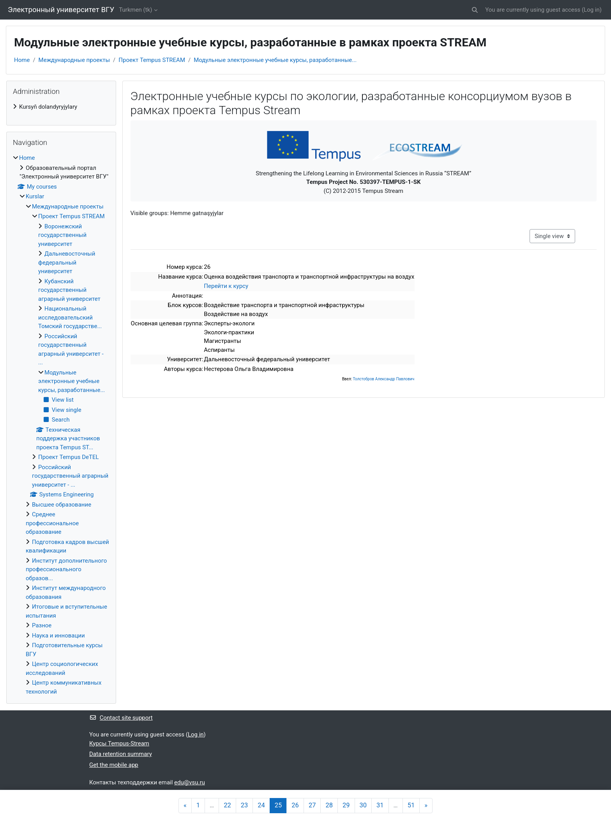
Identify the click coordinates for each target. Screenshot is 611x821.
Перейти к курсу (226, 286)
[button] (475, 9)
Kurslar (35, 196)
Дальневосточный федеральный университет (66, 262)
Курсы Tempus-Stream (119, 743)
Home (22, 60)
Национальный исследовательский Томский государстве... (70, 317)
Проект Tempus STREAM (151, 60)
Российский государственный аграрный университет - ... (70, 476)
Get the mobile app (113, 764)
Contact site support (121, 717)
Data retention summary (120, 753)
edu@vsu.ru (189, 782)
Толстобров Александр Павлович (383, 379)
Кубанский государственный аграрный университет (69, 290)
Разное (41, 625)
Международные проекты (74, 60)
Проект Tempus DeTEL (68, 457)
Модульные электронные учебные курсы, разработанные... (275, 60)
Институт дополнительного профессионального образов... (66, 569)
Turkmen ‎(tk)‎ (135, 9)
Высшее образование (61, 504)
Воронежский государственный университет (62, 235)
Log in (592, 9)
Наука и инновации (58, 635)
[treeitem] (61, 106)
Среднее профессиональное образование (52, 523)
